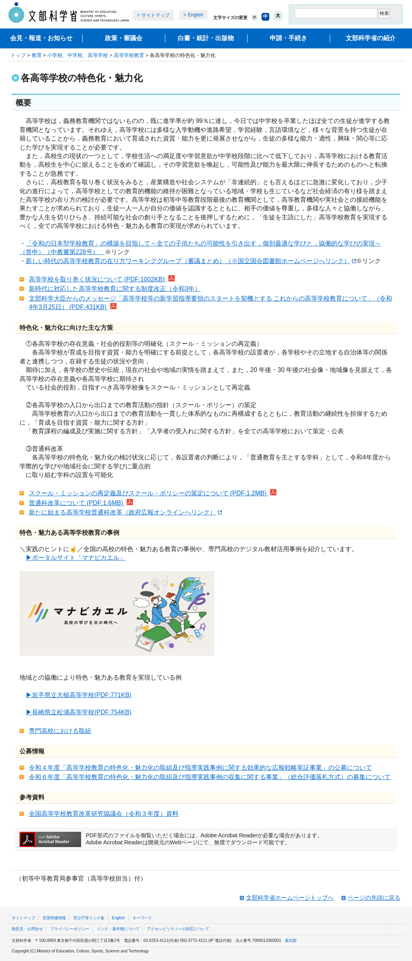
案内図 (291, 940)
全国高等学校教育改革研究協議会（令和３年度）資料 (104, 813)
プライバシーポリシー (69, 929)
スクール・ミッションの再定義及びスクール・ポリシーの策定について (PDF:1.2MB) (152, 493)
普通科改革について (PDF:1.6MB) (81, 503)
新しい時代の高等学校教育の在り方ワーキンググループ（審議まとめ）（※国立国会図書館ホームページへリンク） (191, 261)
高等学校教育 (129, 55)
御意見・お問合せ (27, 929)
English (195, 15)
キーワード (142, 918)
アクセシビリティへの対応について (178, 929)
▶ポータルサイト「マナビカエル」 (76, 557)
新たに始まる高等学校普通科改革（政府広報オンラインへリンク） (125, 512)
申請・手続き (288, 38)
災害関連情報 (54, 918)
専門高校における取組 (60, 731)
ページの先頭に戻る (374, 897)
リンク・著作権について (118, 929)
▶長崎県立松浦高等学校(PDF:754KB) (78, 712)
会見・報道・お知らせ (41, 38)
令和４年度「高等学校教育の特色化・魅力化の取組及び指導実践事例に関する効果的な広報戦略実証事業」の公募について (200, 767)
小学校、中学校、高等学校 (77, 55)
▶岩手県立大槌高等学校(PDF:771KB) (78, 695)
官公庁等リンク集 (88, 918)
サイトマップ (155, 15)
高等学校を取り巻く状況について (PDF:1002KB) (102, 279)
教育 (37, 55)
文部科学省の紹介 (371, 38)
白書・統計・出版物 (206, 38)
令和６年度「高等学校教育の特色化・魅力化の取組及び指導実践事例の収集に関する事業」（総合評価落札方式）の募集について (210, 777)
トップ (18, 55)
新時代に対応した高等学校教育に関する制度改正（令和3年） (115, 288)
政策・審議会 (123, 38)
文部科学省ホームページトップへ (290, 897)
